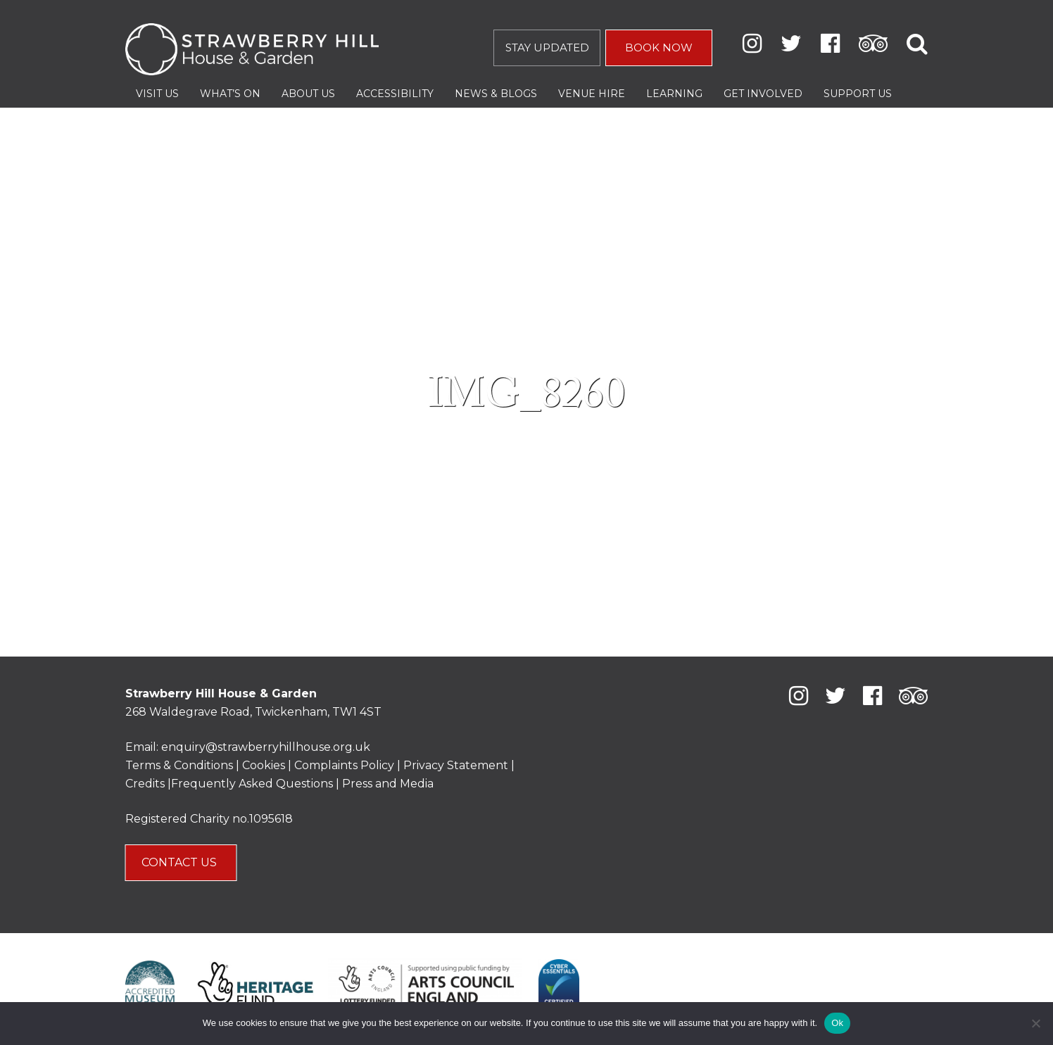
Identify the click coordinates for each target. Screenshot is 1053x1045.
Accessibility (395, 93)
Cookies (265, 765)
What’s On (230, 93)
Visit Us (157, 93)
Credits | (148, 783)
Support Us (858, 93)
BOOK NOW (659, 47)
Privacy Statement (455, 765)
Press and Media (388, 783)
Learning (674, 93)
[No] (1035, 1023)
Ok (837, 1023)
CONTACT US (180, 862)
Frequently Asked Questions (252, 783)
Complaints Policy (344, 765)
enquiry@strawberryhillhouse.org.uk (265, 747)
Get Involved (763, 93)
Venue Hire (591, 93)
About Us (308, 93)
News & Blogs (496, 93)
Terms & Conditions (179, 765)
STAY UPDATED (547, 47)
